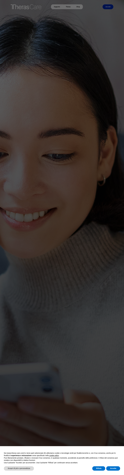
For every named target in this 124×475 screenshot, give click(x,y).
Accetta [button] (113, 468)
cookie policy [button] (54, 455)
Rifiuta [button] (98, 468)
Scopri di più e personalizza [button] (19, 468)
